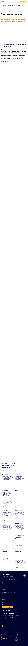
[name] (14, 586)
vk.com (16, 637)
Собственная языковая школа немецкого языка (18, 522)
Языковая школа (4, 638)
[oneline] (14, 599)
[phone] (14, 589)
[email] (14, 582)
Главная (3, 5)
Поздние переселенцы (9, 5)
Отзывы (2, 639)
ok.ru (16, 640)
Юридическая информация (5, 636)
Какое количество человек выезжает (9, 592)
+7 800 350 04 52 (8, 611)
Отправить (8, 607)
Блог (2, 637)
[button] (23, 1)
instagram (16, 636)
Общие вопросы (17, 5)
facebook (16, 638)
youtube (16, 639)
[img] (24, 575)
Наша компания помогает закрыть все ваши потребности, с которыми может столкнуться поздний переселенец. (7, 557)
